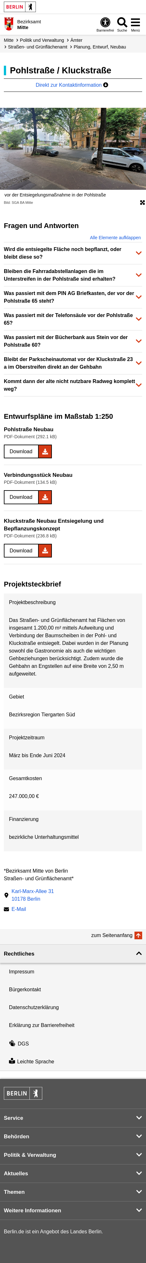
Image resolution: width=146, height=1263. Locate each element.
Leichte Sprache (31, 1061)
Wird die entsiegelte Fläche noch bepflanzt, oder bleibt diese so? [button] (62, 253)
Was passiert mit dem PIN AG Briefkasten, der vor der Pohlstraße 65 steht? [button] (69, 297)
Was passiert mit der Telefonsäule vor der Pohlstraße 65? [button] (68, 319)
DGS (19, 1043)
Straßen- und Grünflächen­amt (37, 46)
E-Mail (19, 909)
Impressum (21, 971)
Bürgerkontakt (25, 989)
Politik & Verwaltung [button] (30, 1155)
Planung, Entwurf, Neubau (100, 46)
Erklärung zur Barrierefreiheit (42, 1025)
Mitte (8, 40)
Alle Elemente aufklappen (115, 237)
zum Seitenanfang (112, 935)
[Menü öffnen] (135, 24)
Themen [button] (14, 1192)
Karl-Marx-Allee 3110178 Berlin (33, 895)
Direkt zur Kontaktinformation (72, 85)
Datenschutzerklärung (34, 1007)
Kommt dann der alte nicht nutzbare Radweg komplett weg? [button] (69, 385)
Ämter (76, 40)
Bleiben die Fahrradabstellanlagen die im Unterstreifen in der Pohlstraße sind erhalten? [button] (60, 275)
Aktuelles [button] (16, 1174)
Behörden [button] (16, 1137)
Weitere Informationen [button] (32, 1211)
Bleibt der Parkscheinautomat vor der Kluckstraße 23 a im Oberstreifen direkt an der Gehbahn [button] (68, 363)
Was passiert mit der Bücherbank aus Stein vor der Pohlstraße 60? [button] (66, 341)
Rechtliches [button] (19, 954)
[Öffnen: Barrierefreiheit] (105, 24)
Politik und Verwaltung (42, 40)
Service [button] (13, 1118)
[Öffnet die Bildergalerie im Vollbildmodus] (142, 203)
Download (21, 451)
